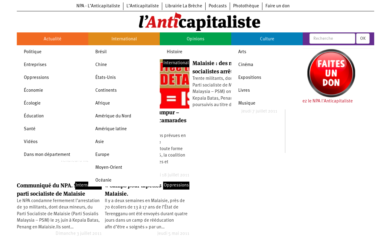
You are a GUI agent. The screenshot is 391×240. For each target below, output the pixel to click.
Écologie (32, 103)
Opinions (195, 39)
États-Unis (105, 78)
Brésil (101, 52)
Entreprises (35, 65)
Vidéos (31, 142)
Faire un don (277, 6)
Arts (242, 52)
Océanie (103, 180)
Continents (106, 90)
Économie (33, 90)
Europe (102, 155)
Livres (244, 90)
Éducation (34, 116)
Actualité (52, 39)
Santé (29, 129)
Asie (99, 142)
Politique (33, 52)
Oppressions (36, 78)
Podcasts (218, 6)
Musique (246, 103)
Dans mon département (47, 155)
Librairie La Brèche (183, 6)
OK (363, 38)
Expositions (249, 78)
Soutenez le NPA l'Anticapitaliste (320, 101)
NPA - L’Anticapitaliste (98, 6)
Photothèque (246, 6)
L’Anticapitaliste (142, 6)
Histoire (174, 52)
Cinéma (245, 65)
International (124, 39)
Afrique (102, 103)
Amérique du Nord (113, 116)
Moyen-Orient (108, 167)
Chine (101, 65)
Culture (267, 39)
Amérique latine (111, 129)
